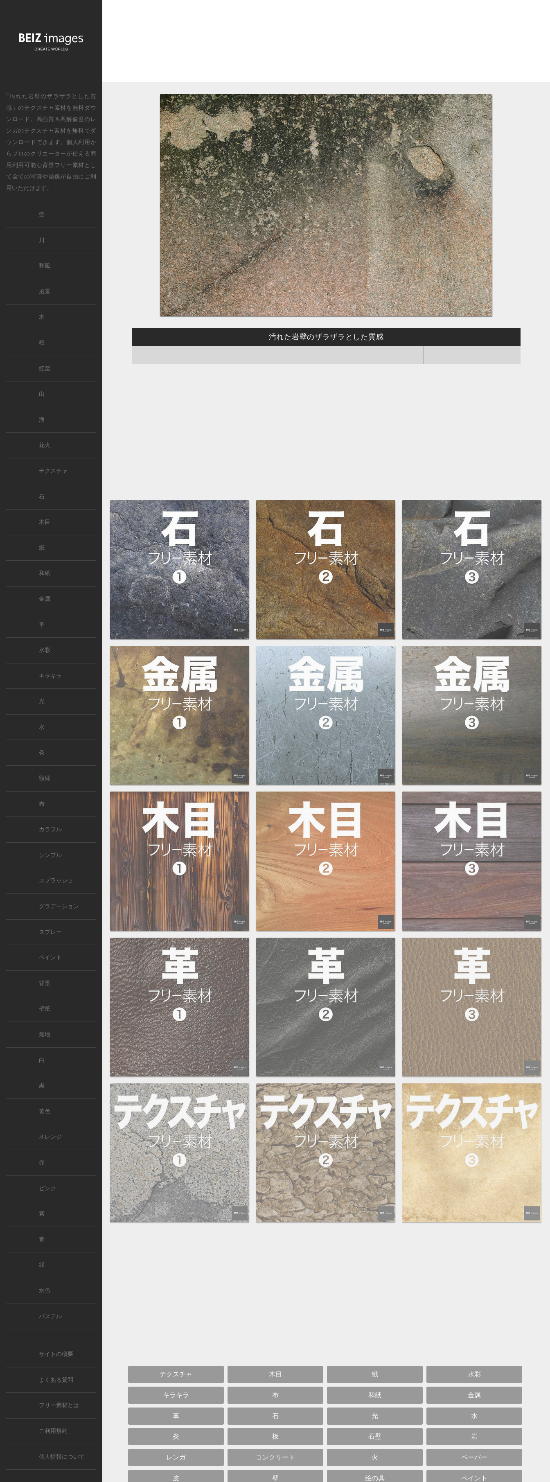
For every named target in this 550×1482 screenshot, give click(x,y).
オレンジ (50, 1137)
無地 (44, 1034)
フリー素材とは (59, 1405)
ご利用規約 (53, 1431)
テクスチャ (53, 471)
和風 (44, 266)
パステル (50, 1316)
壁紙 (44, 1009)
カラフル (50, 829)
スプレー (50, 932)
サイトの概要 (56, 1354)
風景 (44, 292)
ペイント (50, 957)
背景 (44, 983)
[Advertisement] (326, 43)
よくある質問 (56, 1380)
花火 (44, 445)
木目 (44, 522)
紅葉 (44, 368)
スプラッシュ (56, 880)
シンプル (50, 855)
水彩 (44, 650)
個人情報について (62, 1457)
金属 (44, 599)
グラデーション (59, 906)
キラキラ (50, 676)
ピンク (47, 1188)
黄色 (44, 1111)
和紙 (44, 573)
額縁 (44, 778)
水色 (44, 1291)
